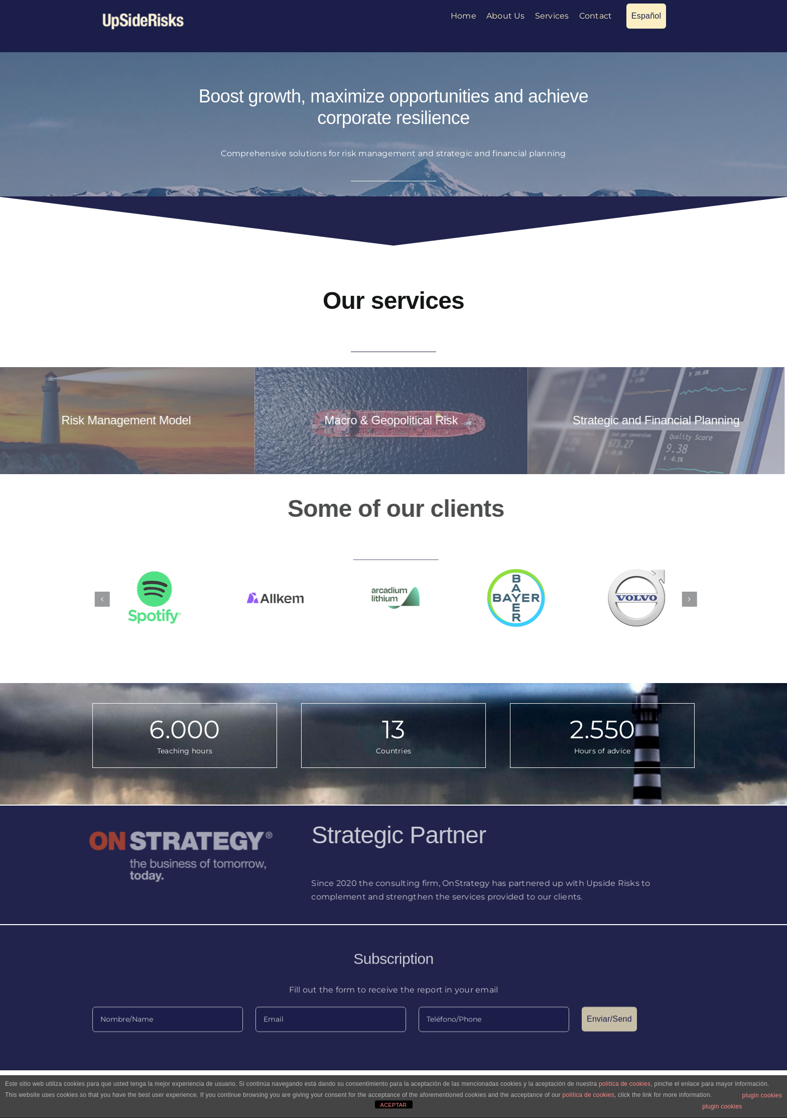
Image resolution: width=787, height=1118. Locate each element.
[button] (109, 599)
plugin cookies (762, 1095)
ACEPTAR (393, 1105)
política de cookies (624, 1083)
